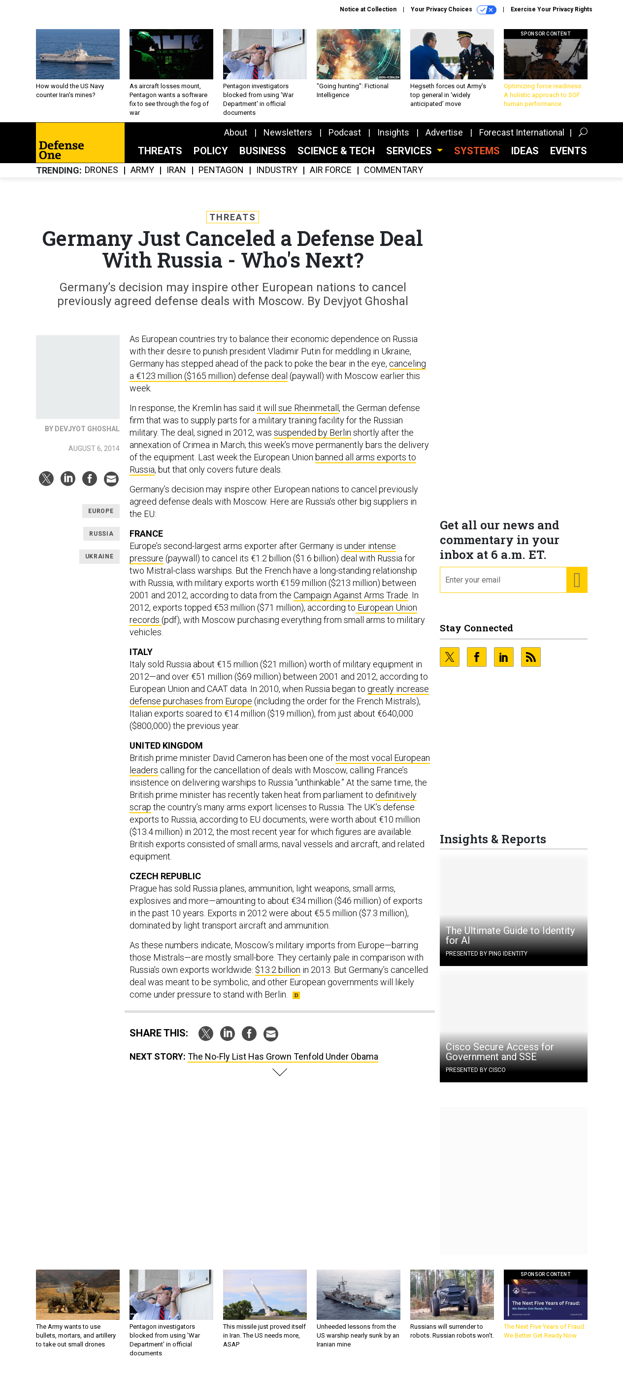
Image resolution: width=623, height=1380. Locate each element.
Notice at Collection (368, 9)
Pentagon (221, 177)
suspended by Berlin (312, 440)
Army (142, 177)
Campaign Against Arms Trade (351, 602)
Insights (393, 140)
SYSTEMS (477, 158)
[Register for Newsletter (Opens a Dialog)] (576, 587)
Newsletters (287, 140)
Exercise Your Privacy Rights (551, 9)
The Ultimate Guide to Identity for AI (510, 943)
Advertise (444, 140)
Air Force (331, 177)
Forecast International (521, 140)
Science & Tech (336, 158)
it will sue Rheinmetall (298, 415)
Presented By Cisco (476, 1077)
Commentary (393, 177)
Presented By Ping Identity (486, 961)
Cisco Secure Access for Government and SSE (500, 1059)
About (235, 140)
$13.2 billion (277, 977)
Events (568, 158)
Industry (276, 177)
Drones (101, 177)
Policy (211, 158)
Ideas (525, 158)
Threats (160, 158)
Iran (176, 177)
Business (262, 158)
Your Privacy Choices (453, 9)
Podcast (344, 140)
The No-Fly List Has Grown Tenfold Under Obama (283, 1064)
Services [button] (410, 158)
